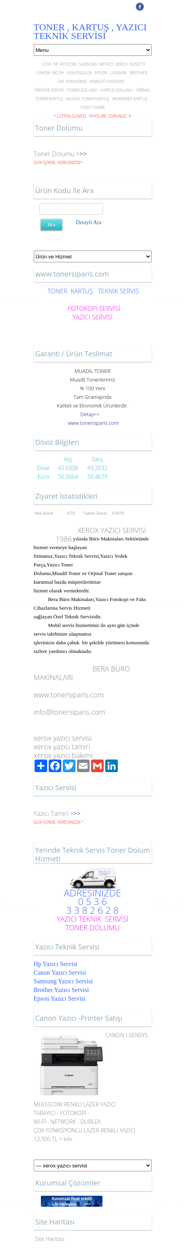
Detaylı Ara (88, 222)
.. (93, 422)
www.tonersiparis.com (69, 694)
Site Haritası (50, 1239)
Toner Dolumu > (57, 153)
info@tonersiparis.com (69, 712)
